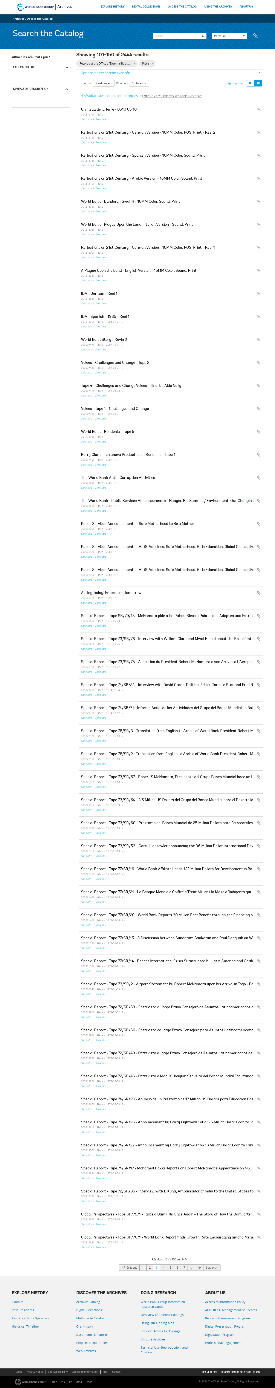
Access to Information (85, 1372)
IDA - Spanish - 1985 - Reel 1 (105, 317)
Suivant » (212, 1267)
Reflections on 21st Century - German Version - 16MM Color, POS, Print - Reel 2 (148, 133)
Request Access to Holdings (160, 1331)
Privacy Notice (34, 1372)
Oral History (84, 1326)
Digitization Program (220, 1334)
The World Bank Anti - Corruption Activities (118, 478)
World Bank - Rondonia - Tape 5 (107, 432)
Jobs (105, 1372)
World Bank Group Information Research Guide (163, 1304)
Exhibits (17, 1302)
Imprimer (236, 83)
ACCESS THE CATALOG (182, 6)
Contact (116, 1372)
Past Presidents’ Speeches (30, 1318)
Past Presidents (23, 1310)
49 (199, 1267)
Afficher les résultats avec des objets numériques (171, 96)
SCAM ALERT (209, 1372)
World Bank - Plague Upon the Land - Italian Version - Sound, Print (137, 225)
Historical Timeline (25, 1326)
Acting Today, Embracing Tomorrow (111, 593)
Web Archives (86, 1351)
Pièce (16, 101)
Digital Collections (89, 1310)
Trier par (86, 83)
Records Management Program (227, 1318)
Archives (64, 7)
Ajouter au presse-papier (259, 109)
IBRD (54, 1382)
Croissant (139, 83)
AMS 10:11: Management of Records (231, 1310)
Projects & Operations (92, 1343)
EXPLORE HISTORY (112, 6)
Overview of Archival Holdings (162, 1315)
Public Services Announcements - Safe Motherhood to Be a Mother (137, 524)
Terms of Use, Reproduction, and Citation (164, 1349)
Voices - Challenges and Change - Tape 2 (115, 363)
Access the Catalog (40, 18)
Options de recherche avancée (105, 73)
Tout (16, 74)
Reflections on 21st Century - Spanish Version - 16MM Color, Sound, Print (143, 156)
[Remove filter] (134, 63)
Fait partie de (24, 67)
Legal (18, 1372)
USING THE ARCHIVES (218, 6)
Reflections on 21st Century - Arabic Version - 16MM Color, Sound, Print (141, 179)
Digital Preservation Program (225, 1326)
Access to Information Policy (225, 1302)
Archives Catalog (88, 1302)
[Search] (179, 36)
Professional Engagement (223, 1343)
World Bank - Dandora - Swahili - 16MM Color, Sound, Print (130, 202)
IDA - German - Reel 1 (99, 294)
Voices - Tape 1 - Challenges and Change (115, 409)
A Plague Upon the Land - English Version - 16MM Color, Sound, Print (139, 271)
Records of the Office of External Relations (39, 79)
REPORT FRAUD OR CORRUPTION (240, 1372)
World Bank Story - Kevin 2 (104, 340)
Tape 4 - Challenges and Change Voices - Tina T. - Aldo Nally (131, 386)
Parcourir (229, 36)
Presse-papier (257, 36)
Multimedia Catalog (90, 1318)
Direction (122, 83)
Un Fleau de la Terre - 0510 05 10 (109, 110)
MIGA (79, 1382)
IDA (63, 1382)
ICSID (89, 1382)
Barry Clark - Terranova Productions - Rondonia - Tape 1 (128, 455)
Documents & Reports (92, 1334)
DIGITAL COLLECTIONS (146, 6)
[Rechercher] (203, 36)
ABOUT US (246, 6)
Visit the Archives (153, 1339)
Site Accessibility (58, 1372)
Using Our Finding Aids (157, 1323)
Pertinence (104, 83)
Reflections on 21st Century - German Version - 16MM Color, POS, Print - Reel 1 (148, 248)
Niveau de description (31, 89)
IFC (70, 1382)
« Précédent (129, 1267)
